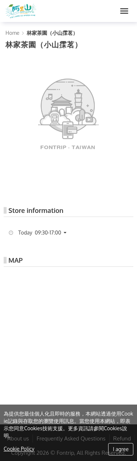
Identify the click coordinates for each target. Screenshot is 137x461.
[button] (45, 232)
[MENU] (124, 11)
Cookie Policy (19, 449)
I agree (121, 449)
